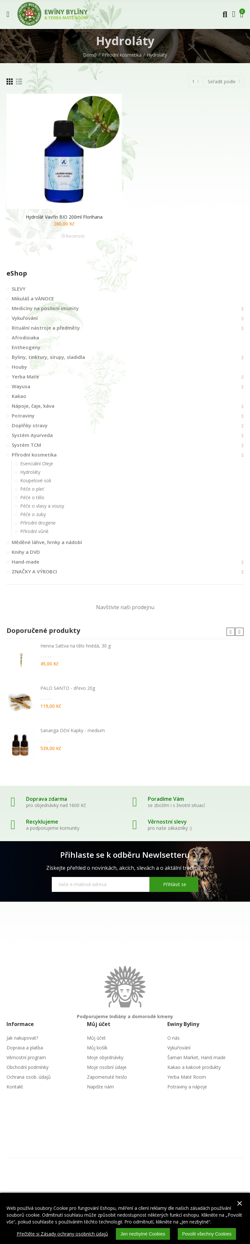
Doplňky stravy (30, 425)
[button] (231, 632)
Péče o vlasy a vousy (42, 506)
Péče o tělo (32, 497)
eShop (17, 273)
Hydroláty (30, 472)
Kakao (19, 396)
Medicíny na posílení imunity (45, 308)
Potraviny (23, 415)
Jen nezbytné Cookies (142, 1234)
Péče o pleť (32, 489)
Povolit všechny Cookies (207, 1234)
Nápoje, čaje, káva (33, 406)
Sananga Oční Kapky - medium (72, 730)
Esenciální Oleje (36, 463)
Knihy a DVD (26, 552)
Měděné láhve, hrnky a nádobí (47, 542)
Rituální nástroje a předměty (46, 327)
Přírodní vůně (34, 531)
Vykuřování (25, 318)
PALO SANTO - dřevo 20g (67, 688)
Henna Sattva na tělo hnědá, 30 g (75, 646)
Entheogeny (26, 347)
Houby (19, 366)
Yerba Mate (25, 376)
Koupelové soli (35, 480)
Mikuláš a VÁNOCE (33, 298)
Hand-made (25, 561)
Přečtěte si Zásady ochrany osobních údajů (62, 1234)
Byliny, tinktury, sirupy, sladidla (48, 357)
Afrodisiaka (25, 337)
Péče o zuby (33, 514)
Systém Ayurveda (32, 435)
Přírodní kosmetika (34, 454)
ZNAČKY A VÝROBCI (34, 571)
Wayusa (21, 386)
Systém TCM (26, 445)
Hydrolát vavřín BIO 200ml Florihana (64, 217)
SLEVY (18, 288)
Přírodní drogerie (38, 523)
